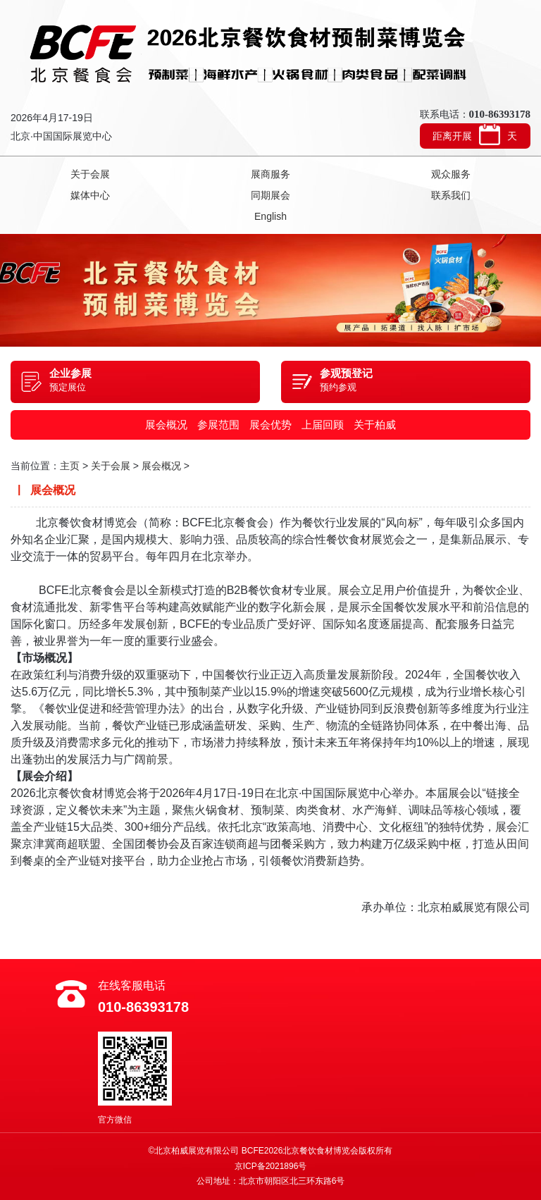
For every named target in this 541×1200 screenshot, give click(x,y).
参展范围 (218, 425)
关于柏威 (375, 425)
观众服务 (451, 174)
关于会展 (90, 174)
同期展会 (270, 195)
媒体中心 (90, 195)
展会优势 (270, 425)
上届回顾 (322, 425)
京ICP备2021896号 (271, 1166)
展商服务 (270, 174)
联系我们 (451, 195)
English (270, 216)
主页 (70, 465)
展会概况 (166, 425)
